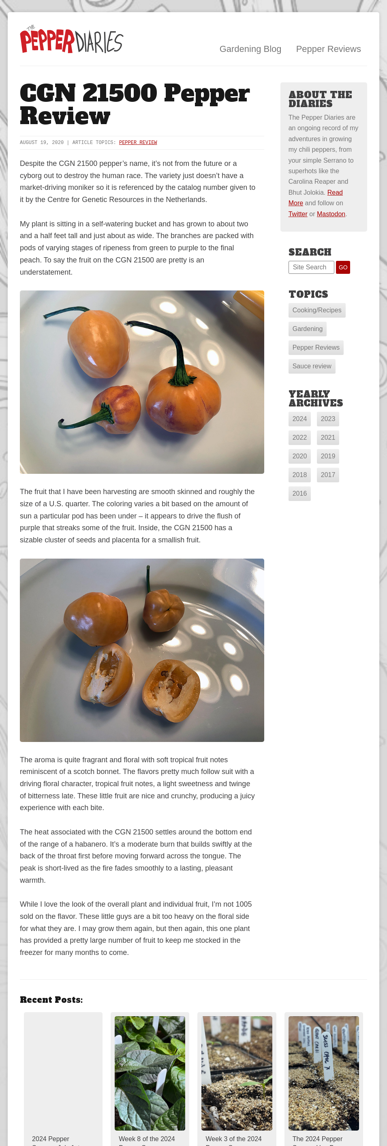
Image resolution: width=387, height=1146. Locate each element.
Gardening (308, 328)
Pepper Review (138, 143)
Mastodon (331, 214)
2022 (300, 437)
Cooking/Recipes (317, 310)
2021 (328, 437)
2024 (300, 418)
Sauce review (312, 366)
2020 (300, 456)
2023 (328, 418)
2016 (300, 493)
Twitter (298, 214)
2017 (328, 474)
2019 (328, 456)
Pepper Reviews (328, 49)
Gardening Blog (251, 49)
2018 (300, 474)
